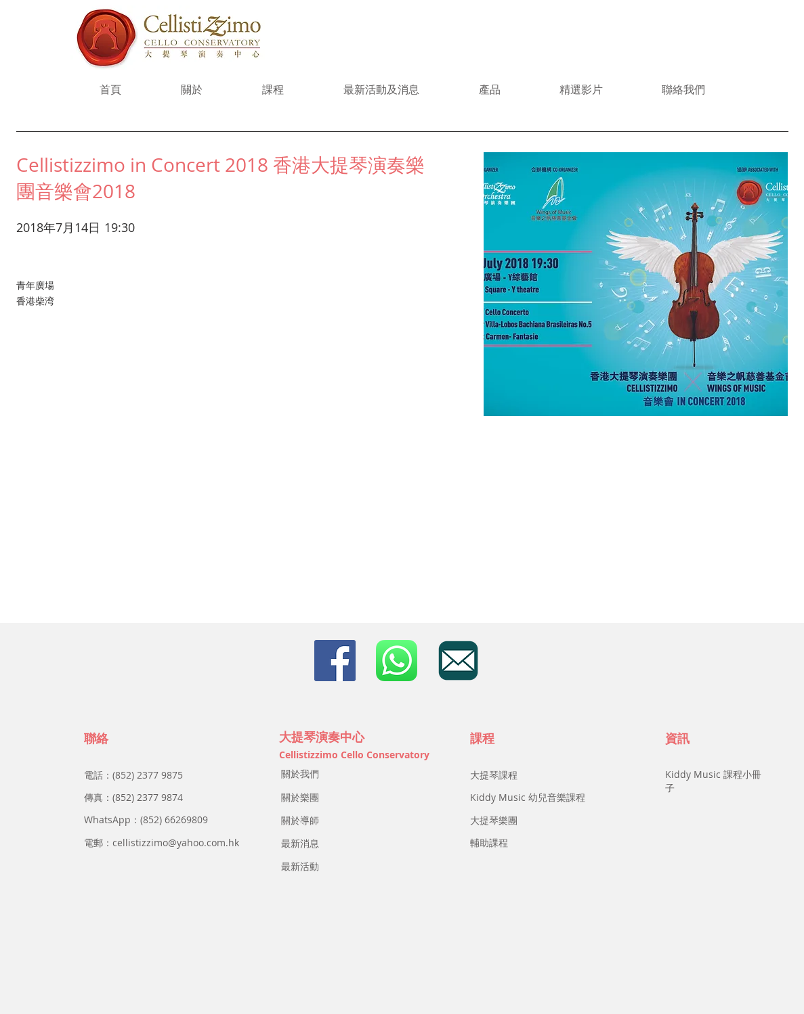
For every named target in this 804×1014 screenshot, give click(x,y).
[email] (458, 660)
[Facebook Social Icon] (335, 660)
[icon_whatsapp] (396, 660)
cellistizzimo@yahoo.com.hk (175, 842)
